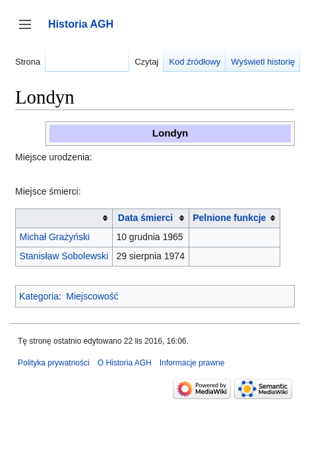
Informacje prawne (192, 362)
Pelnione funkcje (229, 217)
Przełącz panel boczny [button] (29, 30)
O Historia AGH (125, 362)
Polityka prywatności (54, 362)
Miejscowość (92, 296)
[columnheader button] (64, 218)
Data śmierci (145, 217)
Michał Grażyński (55, 237)
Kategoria (39, 296)
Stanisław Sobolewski (64, 256)
